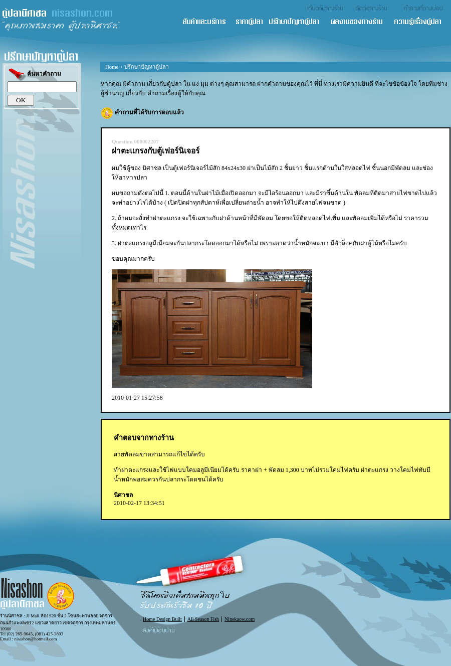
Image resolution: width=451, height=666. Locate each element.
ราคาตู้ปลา (252, 22)
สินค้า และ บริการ (208, 22)
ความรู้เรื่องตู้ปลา (422, 22)
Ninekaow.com (239, 619)
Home (111, 67)
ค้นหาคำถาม (34, 74)
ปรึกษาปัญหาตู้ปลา (299, 22)
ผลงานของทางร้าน (361, 22)
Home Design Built (162, 619)
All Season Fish (203, 619)
